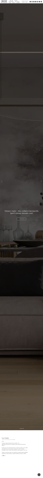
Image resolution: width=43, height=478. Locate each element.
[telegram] (34, 1)
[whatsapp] (32, 1)
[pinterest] (39, 1)
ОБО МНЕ (11, 0)
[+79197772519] (30, 1)
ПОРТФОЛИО (17, 1)
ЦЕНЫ (10, 2)
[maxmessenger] (41, 1)
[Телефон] (4, 455)
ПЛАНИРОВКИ (11, 1)
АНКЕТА (13, 2)
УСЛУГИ (16, 0)
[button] (21, 219)
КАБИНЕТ (18, 2)
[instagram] (37, 1)
